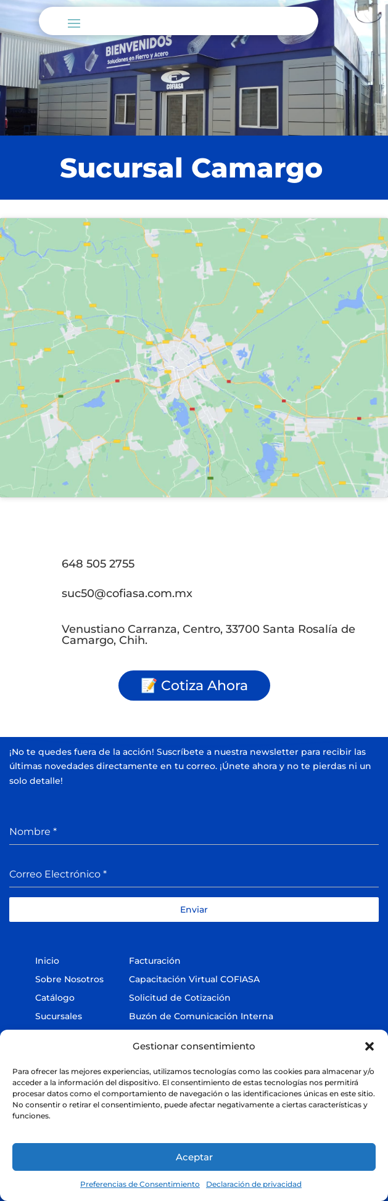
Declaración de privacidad (254, 1184)
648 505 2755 (98, 564)
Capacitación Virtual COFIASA (194, 979)
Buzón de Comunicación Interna (201, 1016)
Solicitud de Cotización (180, 997)
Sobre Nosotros (69, 979)
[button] (369, 1046)
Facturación (155, 960)
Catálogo (55, 997)
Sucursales (58, 1016)
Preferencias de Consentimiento (140, 1184)
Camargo (257, 167)
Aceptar (194, 1157)
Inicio (47, 960)
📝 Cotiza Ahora (194, 685)
